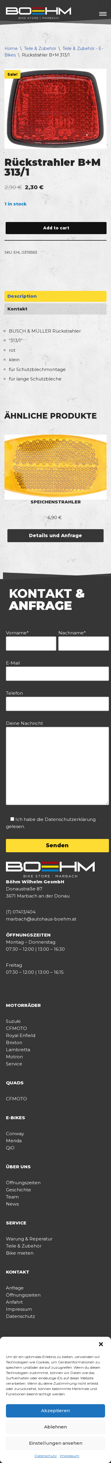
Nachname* (83, 638)
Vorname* (31, 638)
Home (11, 48)
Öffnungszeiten (23, 1182)
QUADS (15, 1082)
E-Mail (57, 668)
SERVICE (16, 1223)
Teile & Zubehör (40, 48)
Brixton (14, 1042)
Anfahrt (14, 1302)
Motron (14, 1056)
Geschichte (18, 1190)
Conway (15, 1133)
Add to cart (56, 228)
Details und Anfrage (55, 535)
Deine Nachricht (57, 763)
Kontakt (17, 309)
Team (12, 1197)
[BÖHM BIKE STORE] (38, 13)
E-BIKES (15, 1117)
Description (22, 296)
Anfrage (15, 1288)
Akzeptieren (55, 1410)
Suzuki (13, 1021)
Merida (14, 1140)
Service (14, 1064)
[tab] (55, 296)
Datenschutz (46, 1456)
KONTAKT (17, 1272)
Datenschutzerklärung (70, 819)
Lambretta (18, 1049)
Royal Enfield (20, 1035)
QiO (10, 1148)
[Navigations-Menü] (103, 14)
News (12, 1204)
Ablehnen (55, 1427)
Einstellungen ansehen (55, 1443)
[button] (101, 1344)
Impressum (69, 1456)
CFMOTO (16, 1028)
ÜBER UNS (18, 1166)
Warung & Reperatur (29, 1239)
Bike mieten (19, 1253)
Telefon (57, 698)
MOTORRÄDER (23, 1005)
